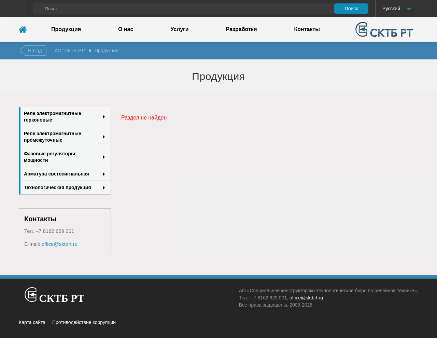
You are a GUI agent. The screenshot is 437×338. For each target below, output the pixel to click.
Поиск (351, 8)
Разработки (241, 29)
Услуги (179, 29)
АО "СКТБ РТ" (70, 50)
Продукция (66, 29)
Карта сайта (32, 322)
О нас (125, 29)
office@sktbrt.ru (59, 244)
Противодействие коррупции (84, 322)
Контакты (307, 29)
